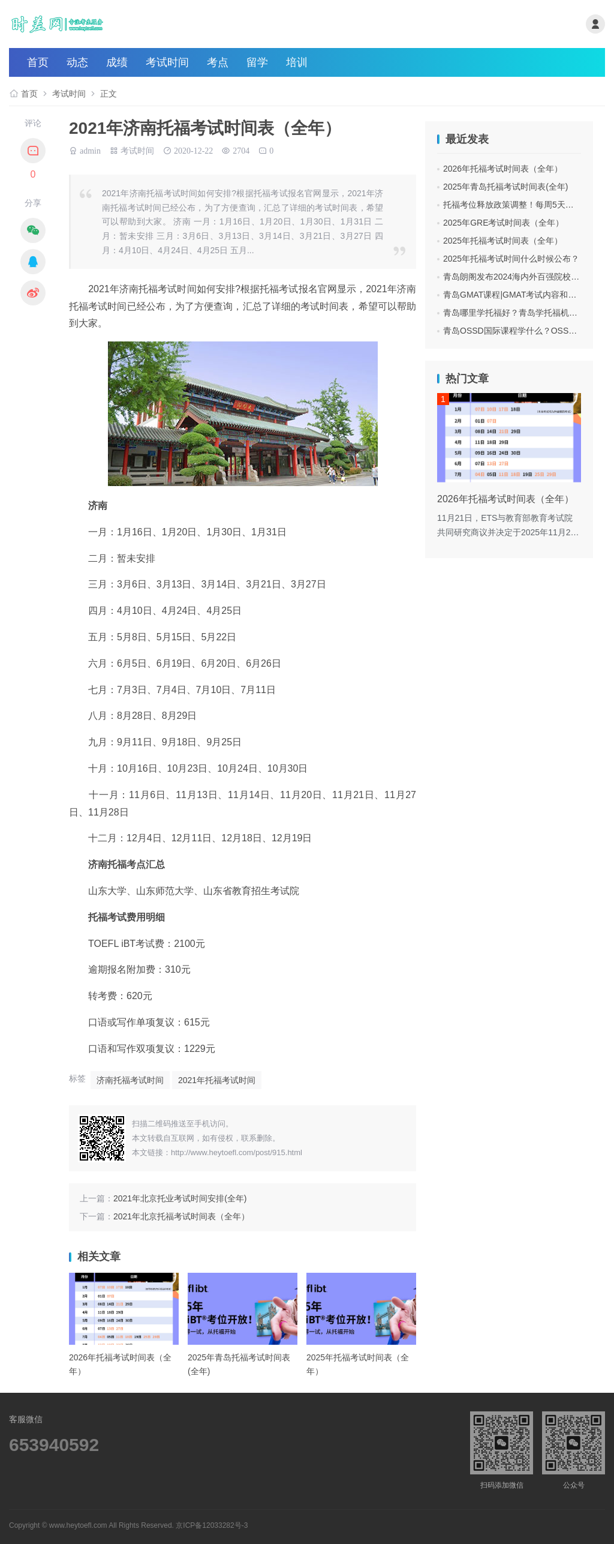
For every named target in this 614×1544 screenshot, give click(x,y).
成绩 (117, 62)
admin (90, 149)
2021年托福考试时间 (216, 1080)
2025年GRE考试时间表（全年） (503, 222)
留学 (257, 62)
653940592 (54, 1445)
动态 (77, 62)
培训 (297, 62)
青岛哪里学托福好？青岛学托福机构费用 (518, 312)
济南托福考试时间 (130, 1080)
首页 (38, 62)
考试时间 (167, 62)
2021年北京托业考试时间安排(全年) (179, 1198)
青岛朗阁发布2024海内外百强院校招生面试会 (528, 276)
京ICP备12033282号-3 (212, 1525)
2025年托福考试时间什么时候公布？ (511, 258)
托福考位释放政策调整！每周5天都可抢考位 (525, 204)
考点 (217, 62)
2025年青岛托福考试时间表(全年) (505, 186)
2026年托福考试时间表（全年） (502, 168)
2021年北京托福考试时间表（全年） (181, 1216)
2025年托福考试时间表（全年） (502, 240)
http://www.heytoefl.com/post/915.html (236, 1152)
